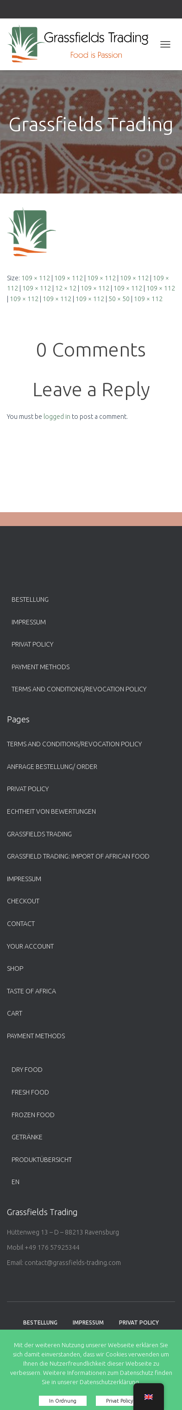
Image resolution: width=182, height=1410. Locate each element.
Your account (30, 946)
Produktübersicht (42, 1159)
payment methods (40, 667)
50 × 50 (119, 299)
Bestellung (30, 599)
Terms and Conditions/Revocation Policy (79, 689)
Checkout (23, 901)
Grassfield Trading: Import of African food (78, 856)
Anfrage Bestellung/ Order (52, 766)
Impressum (29, 622)
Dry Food (27, 1069)
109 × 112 (35, 278)
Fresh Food (30, 1092)
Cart (14, 1013)
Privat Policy (32, 644)
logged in (57, 416)
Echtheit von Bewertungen (51, 811)
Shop (15, 968)
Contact (21, 923)
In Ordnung (62, 1401)
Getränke (27, 1137)
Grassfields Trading (39, 834)
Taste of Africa (31, 991)
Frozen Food (33, 1115)
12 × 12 (65, 288)
